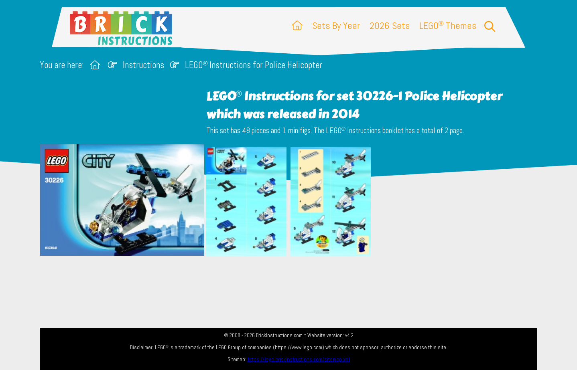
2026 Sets (390, 25)
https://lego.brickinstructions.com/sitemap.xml (299, 359)
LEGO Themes (447, 25)
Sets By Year (336, 25)
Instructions (143, 65)
